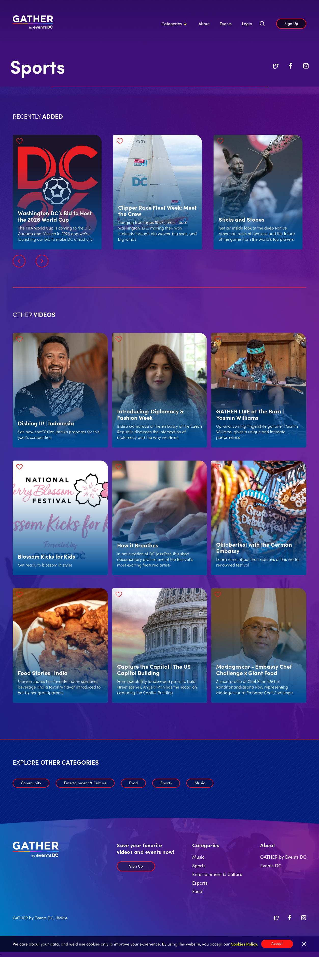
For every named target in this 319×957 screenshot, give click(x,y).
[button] (173, 23)
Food (133, 782)
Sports (166, 782)
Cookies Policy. (244, 944)
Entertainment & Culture (85, 782)
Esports (199, 883)
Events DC (270, 865)
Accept (277, 943)
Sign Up (291, 23)
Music (200, 782)
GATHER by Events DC (283, 857)
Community (31, 782)
